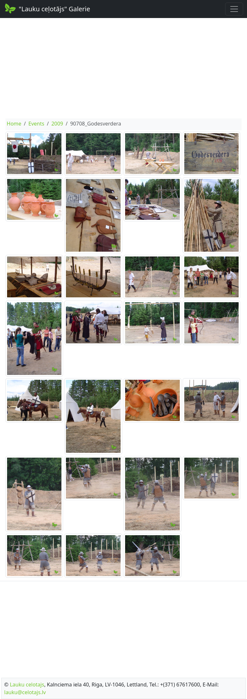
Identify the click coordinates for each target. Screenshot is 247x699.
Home (14, 123)
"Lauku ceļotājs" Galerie (47, 8)
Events (36, 123)
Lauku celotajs (27, 684)
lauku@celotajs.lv (25, 692)
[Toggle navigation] (234, 9)
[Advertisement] (123, 68)
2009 (57, 123)
